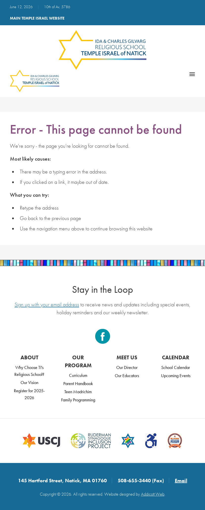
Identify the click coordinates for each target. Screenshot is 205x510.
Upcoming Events (175, 375)
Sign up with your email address (47, 304)
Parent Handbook (78, 383)
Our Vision (29, 382)
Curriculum (78, 375)
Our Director (126, 367)
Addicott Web (152, 494)
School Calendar (175, 367)
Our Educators (127, 375)
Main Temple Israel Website (37, 18)
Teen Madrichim (78, 391)
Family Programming (78, 400)
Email (181, 480)
